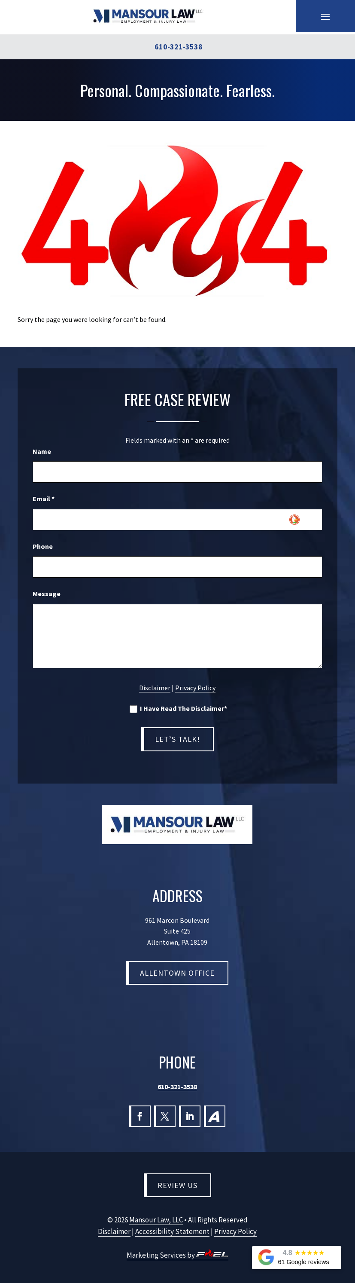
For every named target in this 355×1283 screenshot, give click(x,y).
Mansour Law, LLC (156, 1220)
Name (42, 451)
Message (47, 593)
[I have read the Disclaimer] (133, 709)
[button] (325, 16)
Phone (43, 546)
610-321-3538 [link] (179, 47)
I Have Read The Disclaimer (179, 709)
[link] (148, 16)
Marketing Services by (177, 1255)
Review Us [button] (177, 1185)
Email (44, 498)
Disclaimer (154, 687)
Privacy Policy (195, 687)
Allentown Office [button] (177, 973)
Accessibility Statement (172, 1231)
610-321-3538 (177, 1086)
